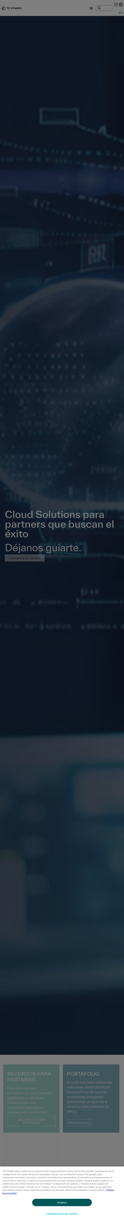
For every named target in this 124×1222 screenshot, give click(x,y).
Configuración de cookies (62, 1213)
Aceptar (62, 1202)
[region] (62, 1194)
